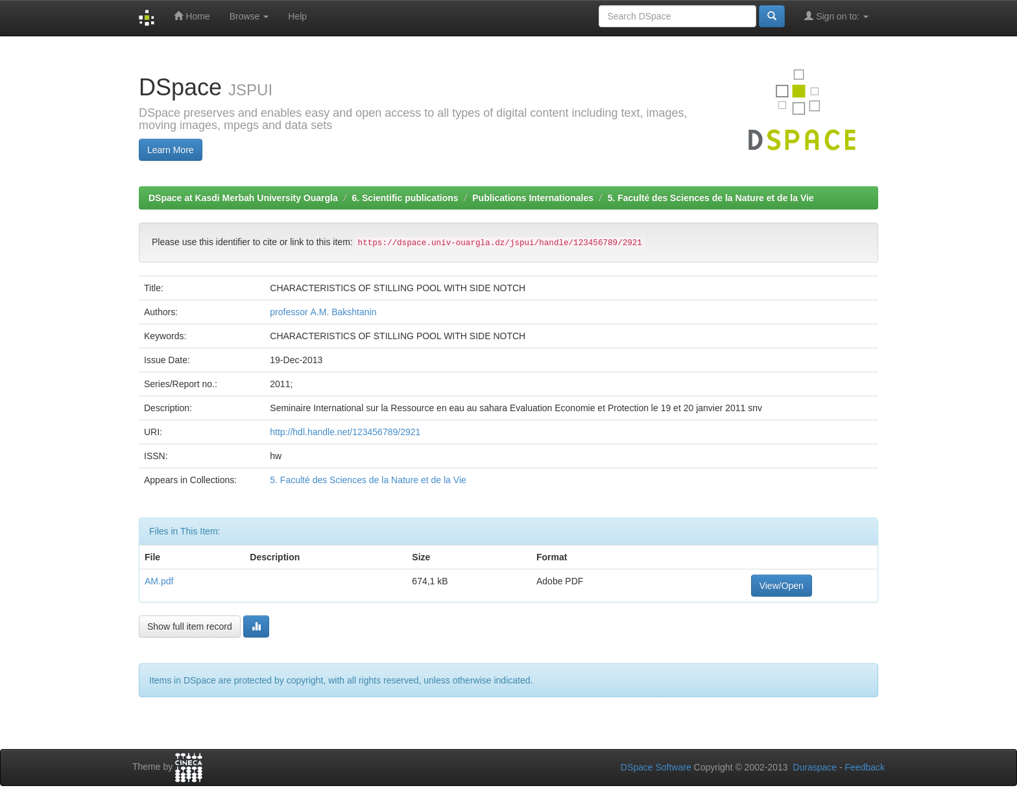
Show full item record (189, 626)
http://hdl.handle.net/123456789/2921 (345, 432)
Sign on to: (836, 15)
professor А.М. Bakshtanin (323, 312)
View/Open (782, 585)
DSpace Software (656, 767)
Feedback (865, 767)
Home (191, 15)
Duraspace (815, 767)
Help (297, 16)
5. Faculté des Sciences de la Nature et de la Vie (711, 198)
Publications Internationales (532, 198)
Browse (249, 16)
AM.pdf (159, 581)
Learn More (170, 150)
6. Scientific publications (405, 198)
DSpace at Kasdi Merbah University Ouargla (243, 198)
